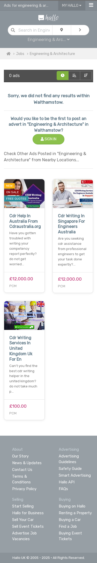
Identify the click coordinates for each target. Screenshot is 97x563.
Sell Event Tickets (28, 526)
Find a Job (68, 526)
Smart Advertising (75, 475)
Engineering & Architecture (52, 54)
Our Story (20, 456)
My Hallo (71, 5)
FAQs (63, 488)
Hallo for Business (28, 513)
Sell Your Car (23, 519)
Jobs (20, 54)
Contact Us (22, 469)
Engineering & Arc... (49, 39)
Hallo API (66, 482)
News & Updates (27, 463)
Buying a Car (70, 519)
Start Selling (23, 506)
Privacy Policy (24, 488)
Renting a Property (75, 513)
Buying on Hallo (72, 506)
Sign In (48, 139)
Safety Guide (70, 468)
